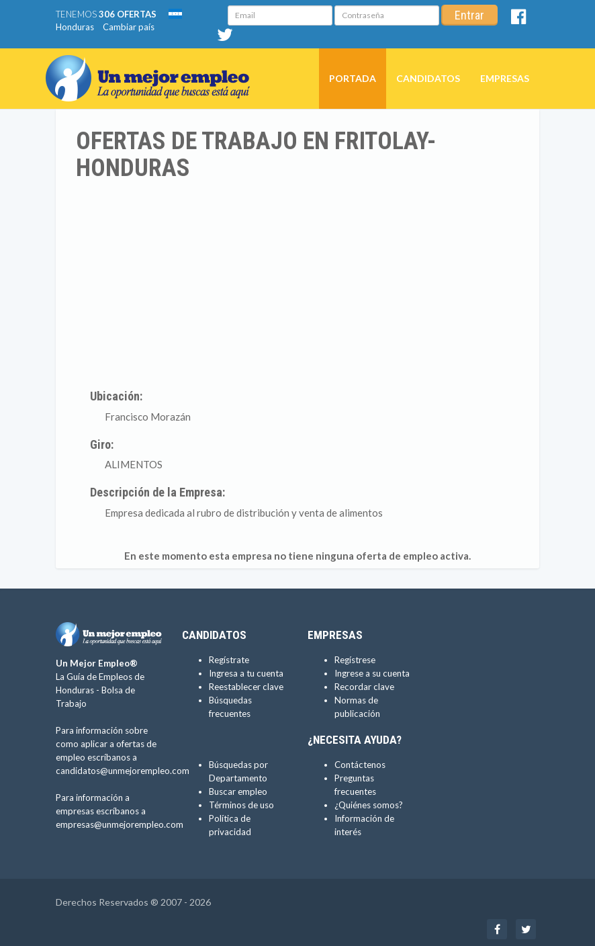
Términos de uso (241, 805)
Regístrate (229, 659)
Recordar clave (364, 686)
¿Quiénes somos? (368, 805)
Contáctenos (359, 764)
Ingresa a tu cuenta (246, 673)
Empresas (504, 78)
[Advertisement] (297, 282)
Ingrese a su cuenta (372, 673)
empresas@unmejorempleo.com (119, 824)
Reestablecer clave (246, 686)
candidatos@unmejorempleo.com (122, 770)
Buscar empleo (238, 791)
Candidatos (428, 78)
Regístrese (354, 659)
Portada (352, 78)
